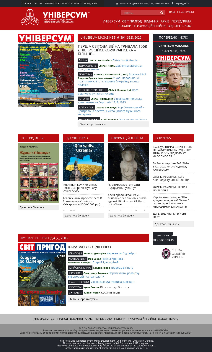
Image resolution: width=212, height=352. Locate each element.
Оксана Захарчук (106, 107)
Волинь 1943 (137, 74)
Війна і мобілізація (125, 60)
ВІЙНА (83, 60)
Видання (151, 21)
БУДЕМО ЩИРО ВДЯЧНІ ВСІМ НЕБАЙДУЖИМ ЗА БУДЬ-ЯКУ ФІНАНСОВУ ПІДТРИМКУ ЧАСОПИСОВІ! (173, 151)
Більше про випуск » (92, 124)
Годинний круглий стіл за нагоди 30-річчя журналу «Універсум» (80, 188)
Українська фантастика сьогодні (112, 281)
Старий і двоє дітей (105, 262)
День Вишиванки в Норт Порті (169, 215)
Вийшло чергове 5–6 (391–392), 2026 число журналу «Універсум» (171, 166)
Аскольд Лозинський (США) (111, 74)
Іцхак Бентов (92, 287)
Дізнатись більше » (32, 207)
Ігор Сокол (94, 258)
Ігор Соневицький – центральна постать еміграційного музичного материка (111, 110)
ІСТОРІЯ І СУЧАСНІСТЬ (92, 90)
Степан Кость (106, 65)
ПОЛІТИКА (85, 74)
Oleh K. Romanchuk (100, 60)
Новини (124, 25)
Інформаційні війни (149, 25)
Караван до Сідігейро (121, 253)
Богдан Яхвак (101, 267)
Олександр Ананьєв (95, 273)
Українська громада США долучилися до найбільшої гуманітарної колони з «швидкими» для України (171, 201)
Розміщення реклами (57, 3)
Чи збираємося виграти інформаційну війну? (124, 186)
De (188, 3)
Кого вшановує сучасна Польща (108, 91)
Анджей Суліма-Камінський (95, 78)
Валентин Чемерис (80, 262)
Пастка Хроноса (112, 258)
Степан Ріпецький (102, 98)
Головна (27, 3)
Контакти (76, 3)
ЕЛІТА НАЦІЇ (86, 107)
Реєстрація (185, 11)
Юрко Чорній (92, 292)
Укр (178, 3)
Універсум (111, 21)
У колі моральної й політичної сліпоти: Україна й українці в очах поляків (108, 81)
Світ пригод (132, 21)
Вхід (172, 11)
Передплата (90, 3)
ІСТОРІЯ (84, 98)
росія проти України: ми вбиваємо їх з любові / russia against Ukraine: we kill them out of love (127, 199)
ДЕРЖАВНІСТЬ (88, 65)
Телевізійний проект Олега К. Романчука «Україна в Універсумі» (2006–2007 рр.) (83, 201)
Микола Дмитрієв (95, 253)
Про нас (38, 3)
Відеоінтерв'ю (179, 25)
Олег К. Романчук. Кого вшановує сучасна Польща (171, 178)
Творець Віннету (122, 267)
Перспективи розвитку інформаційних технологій (103, 274)
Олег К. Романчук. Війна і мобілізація (170, 188)
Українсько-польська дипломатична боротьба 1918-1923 (110, 100)
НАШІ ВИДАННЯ (89, 119)
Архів (165, 21)
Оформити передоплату (163, 238)
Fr (185, 3)
